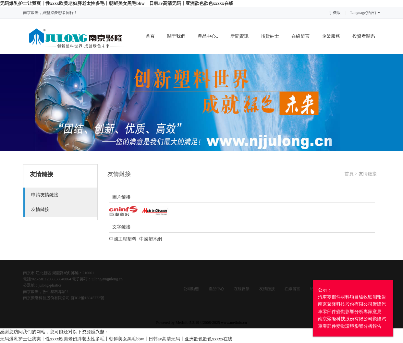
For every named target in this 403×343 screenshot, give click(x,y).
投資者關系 (363, 36)
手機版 (335, 12)
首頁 (150, 36)
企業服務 (331, 36)
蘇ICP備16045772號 (87, 298)
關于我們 (176, 36)
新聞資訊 (239, 36)
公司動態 (191, 289)
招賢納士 (270, 36)
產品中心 (216, 289)
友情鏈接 (368, 173)
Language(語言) (365, 12)
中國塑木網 (150, 239)
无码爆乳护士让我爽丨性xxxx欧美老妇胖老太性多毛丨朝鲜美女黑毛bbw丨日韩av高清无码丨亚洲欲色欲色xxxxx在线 (116, 3)
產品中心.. (208, 36)
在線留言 (300, 36)
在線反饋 (242, 289)
